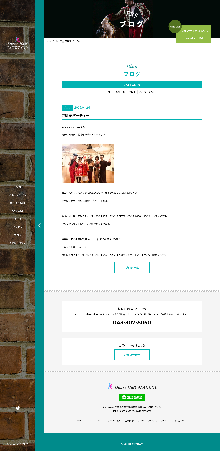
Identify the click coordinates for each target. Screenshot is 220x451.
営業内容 (17, 211)
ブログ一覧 (132, 267)
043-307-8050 (132, 322)
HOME (18, 187)
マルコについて (17, 195)
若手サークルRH (147, 92)
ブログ (18, 235)
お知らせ (120, 92)
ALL (110, 92)
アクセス (17, 227)
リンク (18, 219)
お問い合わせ (18, 243)
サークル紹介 (18, 203)
